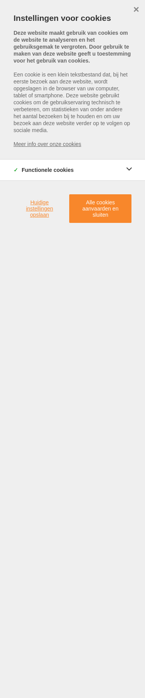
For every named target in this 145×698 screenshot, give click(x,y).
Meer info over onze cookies (47, 144)
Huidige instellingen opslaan (39, 208)
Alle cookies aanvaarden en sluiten (100, 208)
